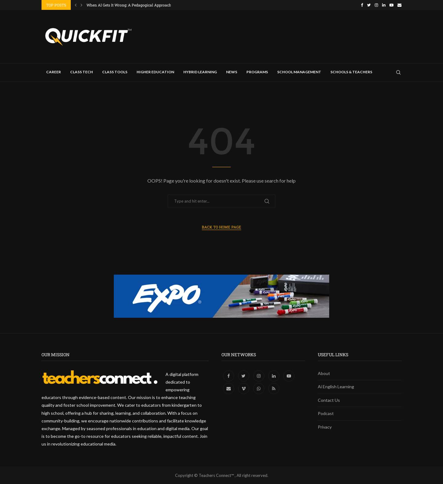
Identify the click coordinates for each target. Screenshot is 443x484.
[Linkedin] (383, 5)
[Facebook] (362, 5)
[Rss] (274, 388)
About (324, 373)
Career (53, 71)
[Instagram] (376, 5)
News (231, 71)
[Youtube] (391, 5)
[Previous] (75, 5)
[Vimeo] (244, 388)
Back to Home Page (221, 226)
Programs (257, 71)
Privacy (325, 426)
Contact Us (329, 399)
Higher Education (155, 71)
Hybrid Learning (200, 71)
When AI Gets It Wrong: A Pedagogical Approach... (130, 4)
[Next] (81, 5)
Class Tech (81, 71)
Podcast (326, 413)
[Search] (398, 72)
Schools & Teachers (351, 71)
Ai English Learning (336, 386)
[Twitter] (369, 5)
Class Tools (114, 71)
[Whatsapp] (259, 388)
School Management (299, 71)
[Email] (399, 5)
